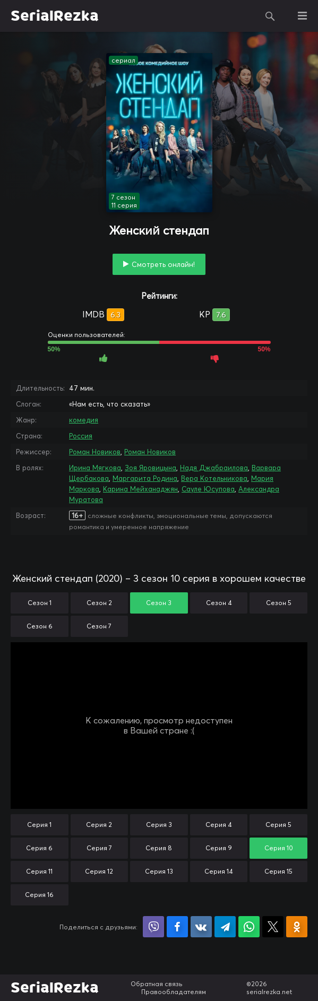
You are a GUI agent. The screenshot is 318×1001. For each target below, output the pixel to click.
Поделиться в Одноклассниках (296, 926)
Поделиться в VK (201, 926)
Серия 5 (278, 825)
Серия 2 (99, 825)
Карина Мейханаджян (140, 489)
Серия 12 (99, 871)
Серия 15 (278, 871)
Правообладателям (173, 992)
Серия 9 (218, 848)
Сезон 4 (219, 603)
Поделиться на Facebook (177, 926)
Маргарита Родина (145, 478)
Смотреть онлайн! (163, 264)
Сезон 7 (99, 626)
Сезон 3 (158, 603)
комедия (83, 420)
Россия (80, 436)
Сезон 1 (39, 603)
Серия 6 (39, 848)
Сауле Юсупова (208, 489)
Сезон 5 (278, 603)
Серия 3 (159, 825)
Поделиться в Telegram (225, 926)
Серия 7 (99, 848)
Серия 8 (158, 848)
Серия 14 (218, 871)
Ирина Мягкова (95, 467)
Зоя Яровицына (150, 467)
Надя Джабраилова (214, 467)
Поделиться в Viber (153, 926)
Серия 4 (218, 825)
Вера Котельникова (214, 478)
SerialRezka (55, 16)
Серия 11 (39, 871)
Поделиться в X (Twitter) (272, 926)
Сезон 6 (40, 626)
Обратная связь (157, 984)
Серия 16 (39, 895)
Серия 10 (278, 848)
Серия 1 (39, 825)
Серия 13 (159, 871)
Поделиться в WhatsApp (249, 926)
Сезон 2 (99, 603)
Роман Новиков (95, 451)
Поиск (270, 16)
